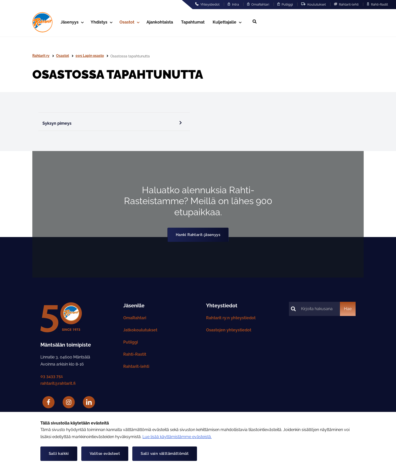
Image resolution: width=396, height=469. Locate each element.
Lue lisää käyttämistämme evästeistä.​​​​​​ (177, 436)
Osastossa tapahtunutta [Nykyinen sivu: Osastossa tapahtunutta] (130, 56)
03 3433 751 (51, 376)
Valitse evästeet (105, 453)
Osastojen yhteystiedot (228, 330)
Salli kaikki (59, 453)
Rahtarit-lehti (346, 4)
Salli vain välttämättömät (165, 453)
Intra (233, 4)
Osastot (129, 22)
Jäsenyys (72, 22)
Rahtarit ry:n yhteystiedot (231, 317)
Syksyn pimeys (112, 123)
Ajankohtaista (159, 22)
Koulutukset (313, 4)
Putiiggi (285, 4)
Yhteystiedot (207, 4)
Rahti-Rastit (377, 4)
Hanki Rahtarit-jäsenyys (198, 234)
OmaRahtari (258, 4)
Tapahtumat (193, 22)
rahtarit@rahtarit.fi (58, 383)
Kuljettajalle (227, 22)
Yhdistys (101, 22)
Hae (348, 308)
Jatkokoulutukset (140, 330)
